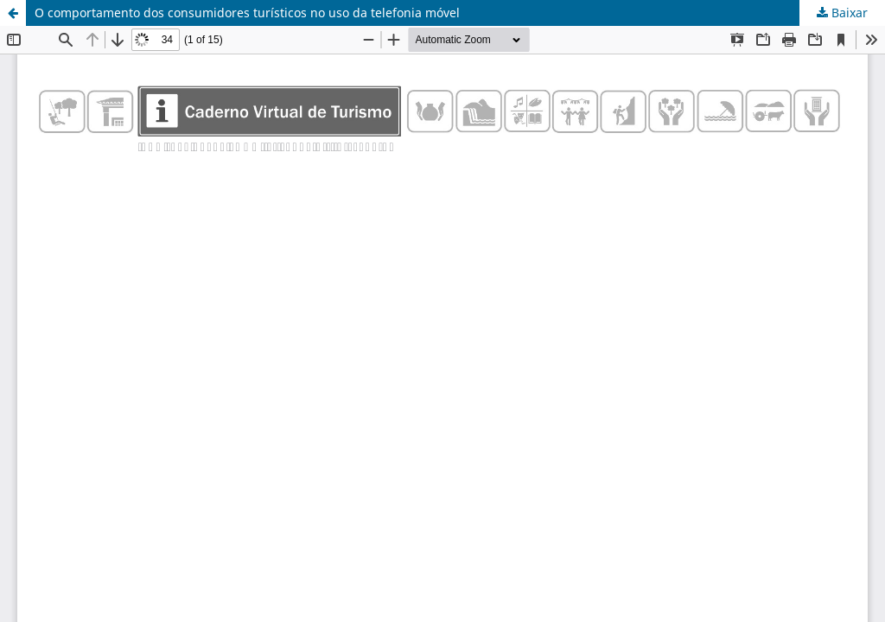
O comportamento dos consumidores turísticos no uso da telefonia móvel (247, 12)
